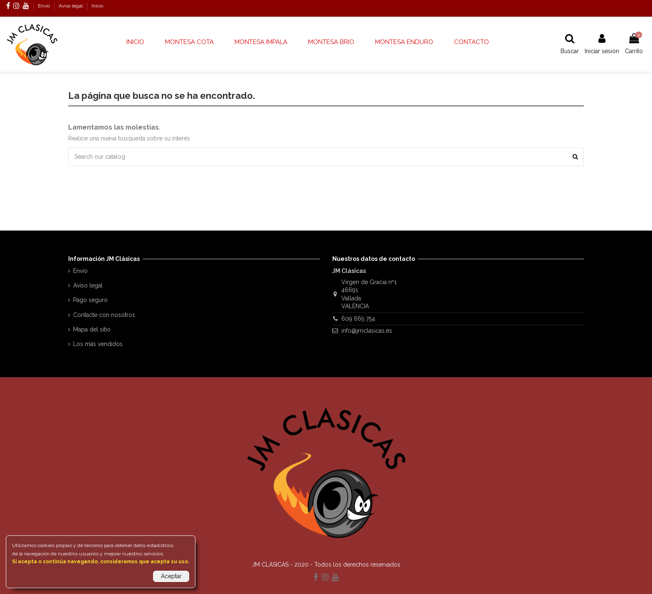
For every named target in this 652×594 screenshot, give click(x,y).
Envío (44, 6)
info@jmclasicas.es (366, 330)
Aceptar (171, 576)
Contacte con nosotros (104, 315)
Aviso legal (71, 6)
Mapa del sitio (92, 329)
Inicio (97, 6)
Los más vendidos (98, 344)
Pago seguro (90, 300)
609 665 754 (358, 318)
